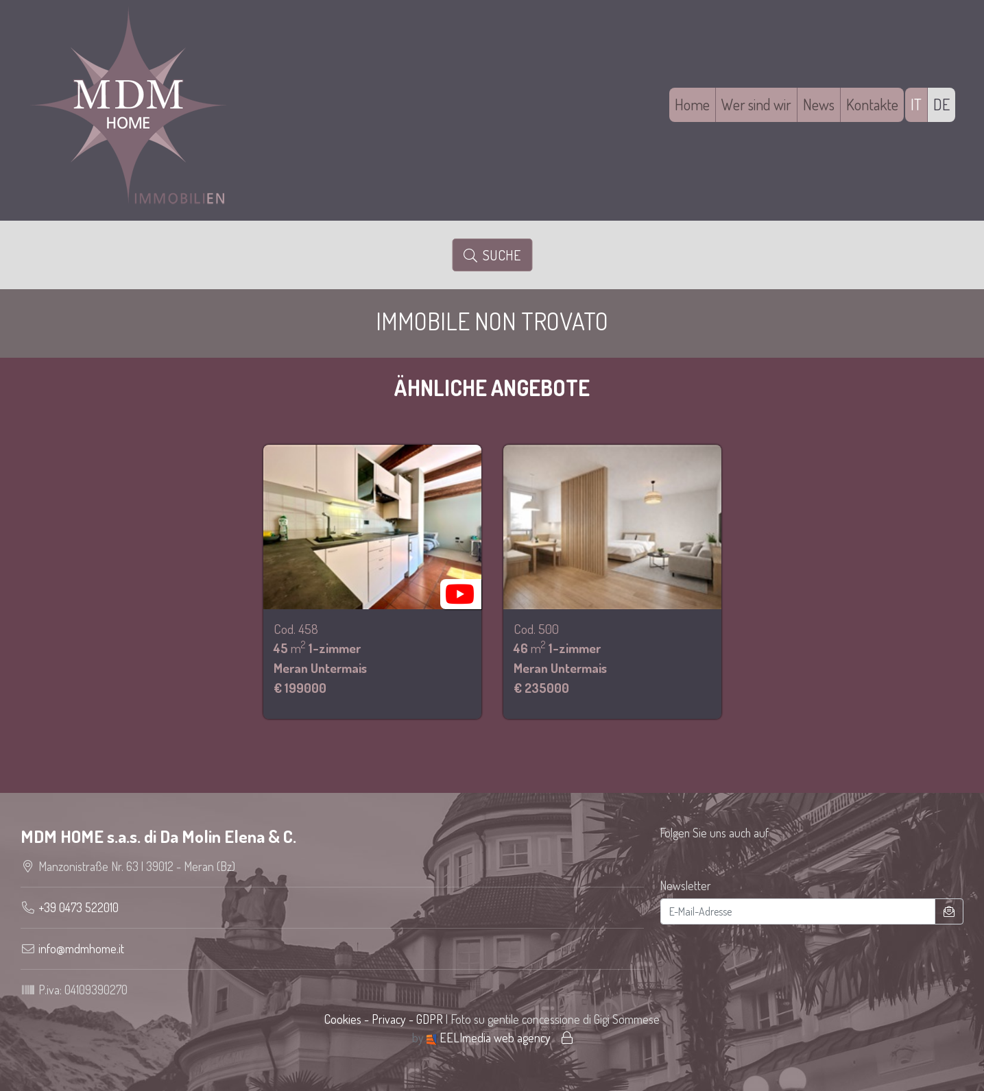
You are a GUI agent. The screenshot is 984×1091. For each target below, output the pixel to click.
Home (692, 104)
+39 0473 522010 (78, 907)
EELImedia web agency (490, 1037)
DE (941, 104)
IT (916, 104)
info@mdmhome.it (81, 948)
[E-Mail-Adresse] (798, 911)
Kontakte (872, 104)
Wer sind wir (756, 104)
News (819, 104)
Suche (492, 255)
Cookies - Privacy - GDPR (383, 1019)
